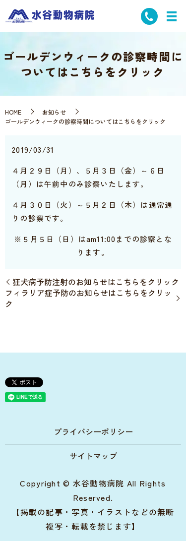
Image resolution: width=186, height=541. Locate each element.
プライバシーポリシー (93, 431)
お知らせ (54, 112)
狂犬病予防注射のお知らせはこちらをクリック (95, 281)
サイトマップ (93, 456)
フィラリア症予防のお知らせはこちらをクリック (88, 298)
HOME (13, 112)
